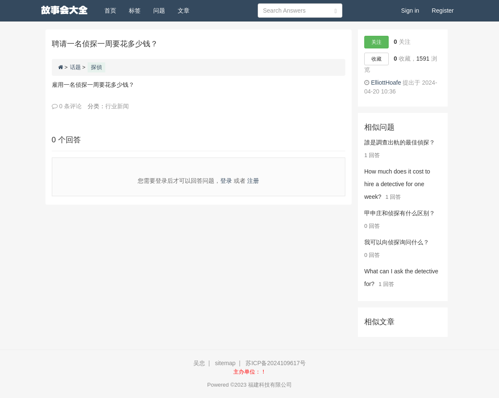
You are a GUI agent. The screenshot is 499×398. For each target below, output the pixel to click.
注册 (253, 180)
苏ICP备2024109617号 (275, 363)
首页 (113, 10)
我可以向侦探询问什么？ (396, 242)
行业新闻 (117, 106)
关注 (376, 42)
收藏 (376, 59)
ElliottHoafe (386, 82)
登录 (226, 180)
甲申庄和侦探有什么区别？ (399, 213)
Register (443, 10)
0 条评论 (67, 106)
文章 (183, 10)
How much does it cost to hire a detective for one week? (397, 184)
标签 (135, 10)
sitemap (225, 363)
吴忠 (199, 363)
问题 (159, 10)
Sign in (410, 10)
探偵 (96, 67)
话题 (75, 67)
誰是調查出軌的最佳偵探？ (399, 142)
